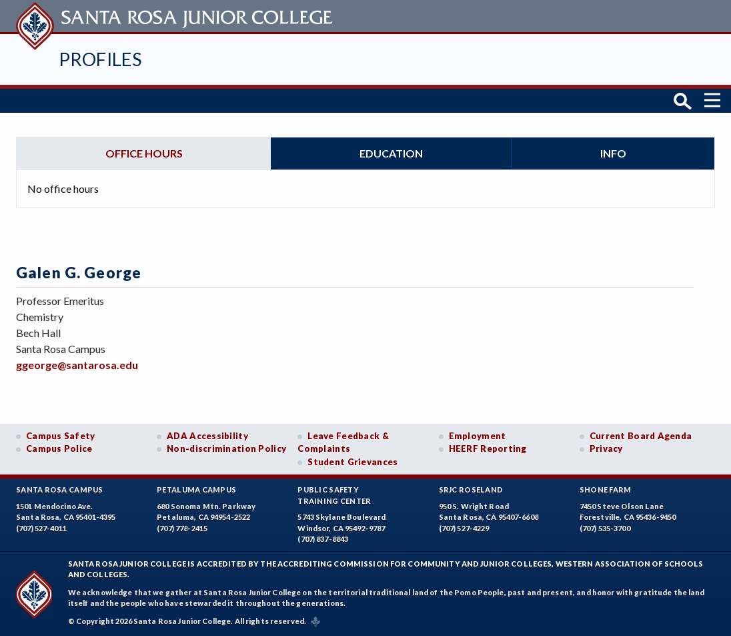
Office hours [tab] (144, 153)
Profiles (100, 59)
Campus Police (59, 448)
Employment (477, 435)
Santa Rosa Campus (59, 489)
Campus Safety (60, 435)
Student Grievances (352, 461)
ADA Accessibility (207, 435)
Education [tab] (391, 153)
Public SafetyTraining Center (334, 495)
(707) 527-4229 (464, 528)
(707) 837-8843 (322, 539)
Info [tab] (613, 153)
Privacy (606, 448)
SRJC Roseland (471, 489)
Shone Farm (606, 489)
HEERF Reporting (488, 448)
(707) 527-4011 (41, 528)
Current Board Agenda (641, 435)
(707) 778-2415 (182, 528)
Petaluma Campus (196, 489)
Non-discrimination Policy (226, 448)
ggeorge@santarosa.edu (77, 364)
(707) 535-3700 (605, 528)
